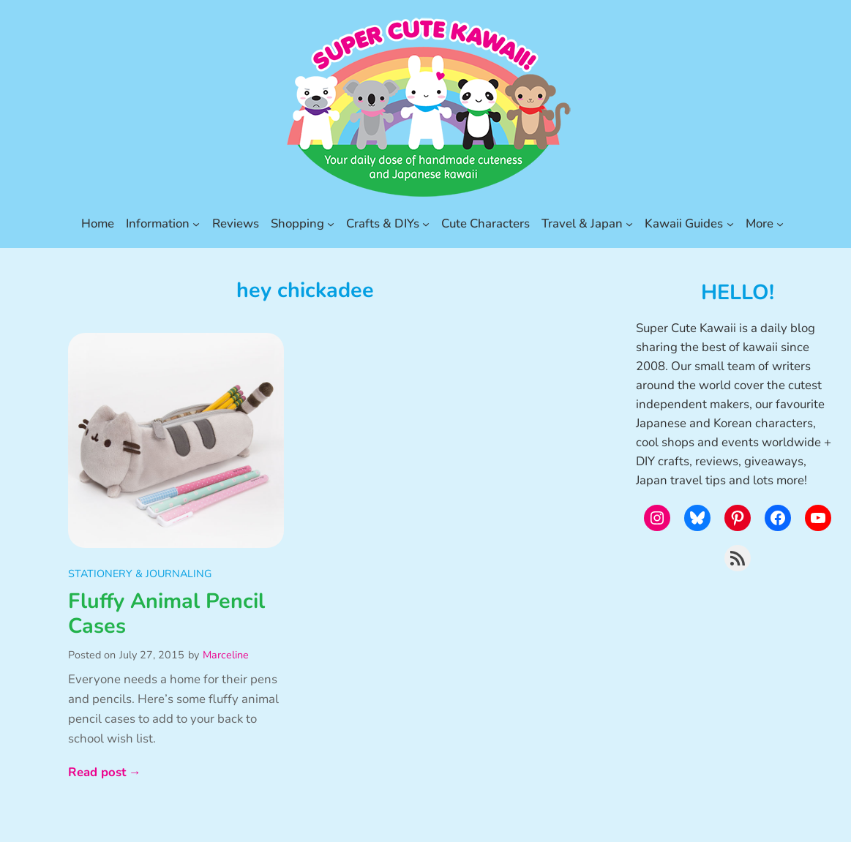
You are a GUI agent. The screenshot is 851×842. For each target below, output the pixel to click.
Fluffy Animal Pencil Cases (166, 614)
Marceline (226, 654)
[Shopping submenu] (330, 224)
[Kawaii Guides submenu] (730, 224)
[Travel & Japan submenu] (629, 224)
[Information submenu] (196, 224)
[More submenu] (780, 224)
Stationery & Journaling (139, 573)
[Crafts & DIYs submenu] (426, 224)
